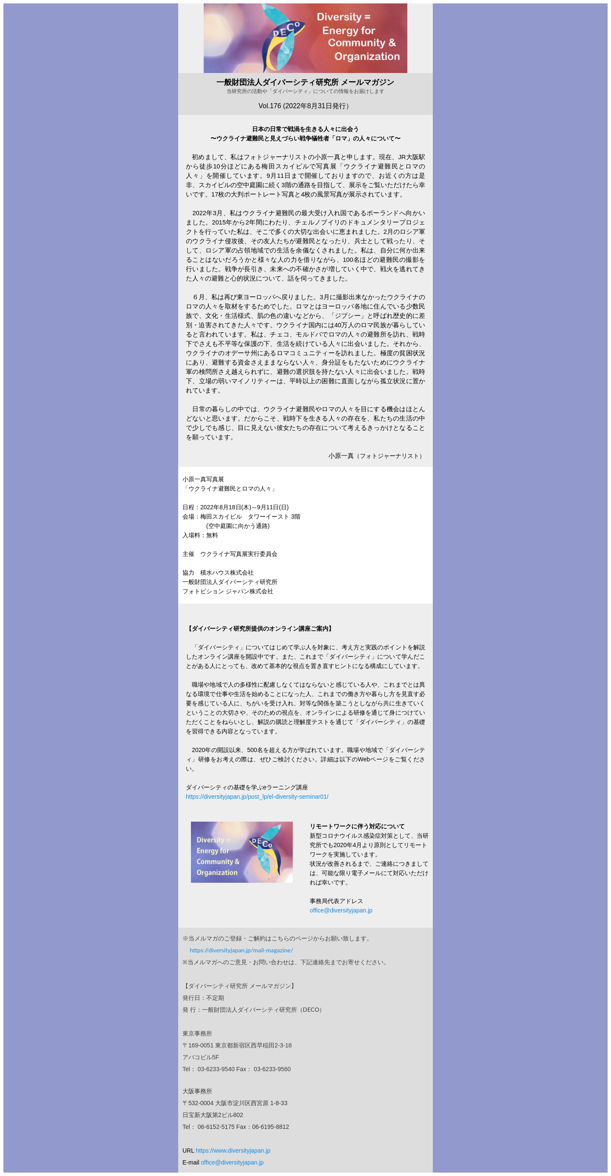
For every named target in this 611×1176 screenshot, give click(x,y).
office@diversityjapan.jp (341, 910)
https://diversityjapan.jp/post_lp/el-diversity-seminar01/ (257, 796)
